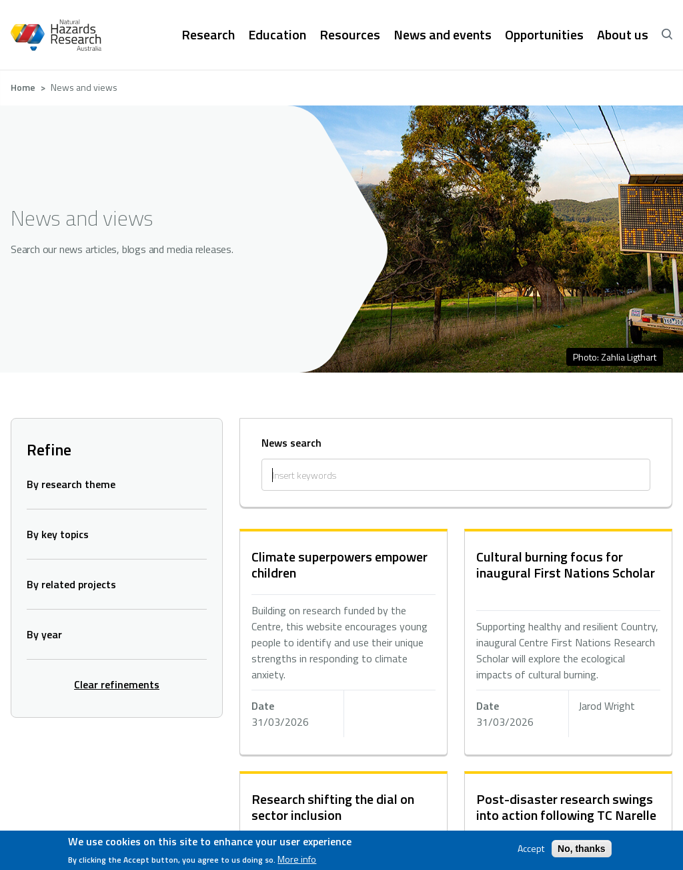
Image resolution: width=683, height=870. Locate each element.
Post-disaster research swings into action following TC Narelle (566, 807)
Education (277, 35)
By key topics (58, 534)
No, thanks (582, 848)
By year (44, 634)
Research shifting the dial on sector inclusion (332, 807)
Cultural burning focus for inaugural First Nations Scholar (565, 564)
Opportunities (544, 35)
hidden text (343, 642)
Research (208, 35)
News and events (443, 35)
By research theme (71, 484)
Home (23, 87)
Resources (349, 35)
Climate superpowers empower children (339, 564)
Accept (531, 848)
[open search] (667, 35)
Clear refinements (116, 684)
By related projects (71, 584)
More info (296, 859)
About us (622, 35)
